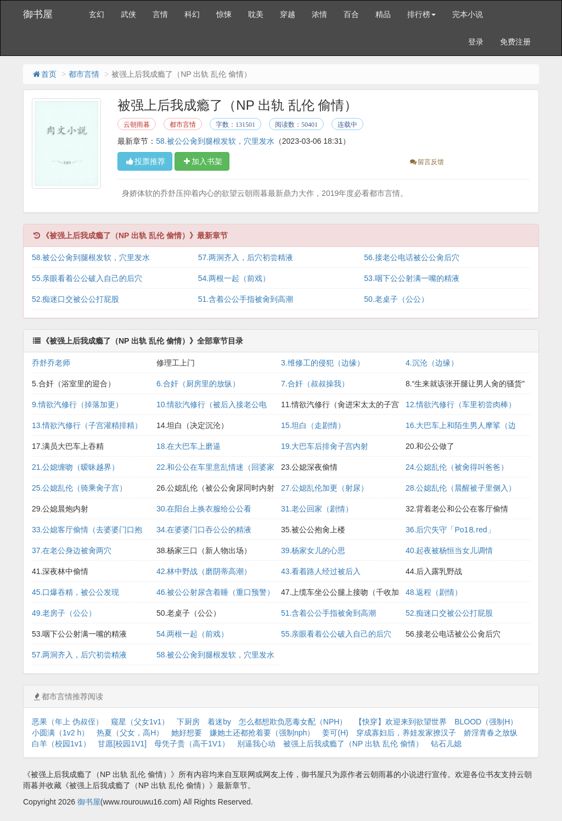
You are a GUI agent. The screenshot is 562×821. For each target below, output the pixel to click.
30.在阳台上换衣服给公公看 (203, 508)
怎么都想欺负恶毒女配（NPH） (293, 721)
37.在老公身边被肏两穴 (71, 550)
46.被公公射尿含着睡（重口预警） (215, 592)
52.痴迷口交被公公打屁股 (75, 299)
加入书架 (202, 161)
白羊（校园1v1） (61, 743)
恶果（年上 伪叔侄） (67, 721)
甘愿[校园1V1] (122, 743)
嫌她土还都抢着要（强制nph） (262, 732)
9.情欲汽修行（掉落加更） (77, 404)
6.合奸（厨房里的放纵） (198, 383)
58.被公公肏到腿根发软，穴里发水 (215, 141)
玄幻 (96, 14)
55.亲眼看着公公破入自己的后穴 (87, 278)
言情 (160, 14)
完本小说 (467, 14)
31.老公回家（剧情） (317, 508)
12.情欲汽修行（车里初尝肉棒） (461, 404)
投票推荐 (145, 161)
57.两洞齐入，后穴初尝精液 (245, 257)
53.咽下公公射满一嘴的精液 (411, 278)
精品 (383, 14)
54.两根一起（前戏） (234, 278)
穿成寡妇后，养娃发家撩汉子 (406, 732)
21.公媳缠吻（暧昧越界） (75, 467)
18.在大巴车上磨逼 (188, 446)
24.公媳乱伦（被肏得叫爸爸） (457, 467)
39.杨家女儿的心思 (313, 550)
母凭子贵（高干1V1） (191, 743)
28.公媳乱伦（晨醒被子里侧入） (461, 487)
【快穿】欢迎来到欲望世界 (401, 721)
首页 (44, 74)
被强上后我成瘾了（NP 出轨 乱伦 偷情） (353, 743)
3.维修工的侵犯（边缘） (322, 362)
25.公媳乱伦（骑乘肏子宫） (79, 487)
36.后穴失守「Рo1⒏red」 (450, 529)
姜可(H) (335, 732)
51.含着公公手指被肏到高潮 (245, 299)
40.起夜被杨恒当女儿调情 (449, 550)
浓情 (319, 14)
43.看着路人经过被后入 (321, 571)
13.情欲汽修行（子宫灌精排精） (87, 425)
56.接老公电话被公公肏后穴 (411, 257)
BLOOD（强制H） (486, 721)
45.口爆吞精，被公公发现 (75, 592)
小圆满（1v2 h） (60, 732)
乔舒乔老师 (51, 362)
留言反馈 (426, 162)
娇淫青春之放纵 (491, 732)
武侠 (128, 14)
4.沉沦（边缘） (432, 362)
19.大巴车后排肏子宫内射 (324, 446)
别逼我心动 (256, 743)
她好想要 (186, 732)
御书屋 (38, 14)
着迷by (219, 721)
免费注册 (515, 41)
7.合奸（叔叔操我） (315, 383)
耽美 (255, 14)
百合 (351, 14)
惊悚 (224, 14)
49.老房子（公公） (64, 613)
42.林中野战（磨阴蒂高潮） (203, 571)
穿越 (287, 14)
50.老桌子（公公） (396, 299)
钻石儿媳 (446, 743)
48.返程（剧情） (434, 592)
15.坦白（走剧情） (313, 425)
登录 (476, 41)
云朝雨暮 (136, 124)
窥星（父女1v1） (140, 721)
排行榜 (421, 14)
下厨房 (188, 721)
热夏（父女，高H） (130, 732)
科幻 (192, 14)
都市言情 (84, 74)
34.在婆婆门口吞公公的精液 (203, 529)
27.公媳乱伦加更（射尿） (324, 487)
